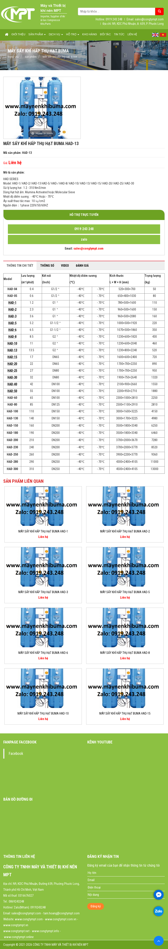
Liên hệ (132, 34)
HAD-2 (12, 309)
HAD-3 (12, 316)
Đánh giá (82, 265)
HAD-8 (12, 336)
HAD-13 (12, 350)
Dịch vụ (56, 34)
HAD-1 (12, 302)
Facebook (16, 753)
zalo (84, 239)
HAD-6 (12, 330)
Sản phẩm (37, 34)
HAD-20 (12, 363)
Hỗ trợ (72, 34)
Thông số (47, 265)
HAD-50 (12, 391)
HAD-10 (12, 343)
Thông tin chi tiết (20, 265)
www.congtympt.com (29, 919)
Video (65, 265)
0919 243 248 (84, 229)
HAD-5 (12, 323)
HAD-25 (12, 370)
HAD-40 (12, 384)
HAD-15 (12, 357)
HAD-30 (12, 377)
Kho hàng (89, 34)
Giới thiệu (18, 34)
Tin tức (119, 34)
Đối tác (105, 34)
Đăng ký (96, 906)
